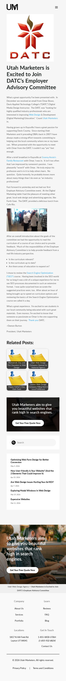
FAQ (47, 615)
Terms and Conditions (43, 668)
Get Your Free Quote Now (28, 423)
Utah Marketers (50, 118)
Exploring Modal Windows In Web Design (31, 490)
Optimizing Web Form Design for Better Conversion (30, 461)
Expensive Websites (20, 499)
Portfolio (19, 621)
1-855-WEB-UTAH (47, 637)
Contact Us (46, 646)
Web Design (34, 114)
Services (19, 615)
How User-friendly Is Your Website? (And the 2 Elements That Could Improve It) (32, 472)
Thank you (33, 320)
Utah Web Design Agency (18, 586)
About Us (19, 609)
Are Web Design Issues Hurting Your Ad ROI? (32, 482)
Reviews (47, 609)
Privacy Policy (19, 668)
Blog (47, 621)
